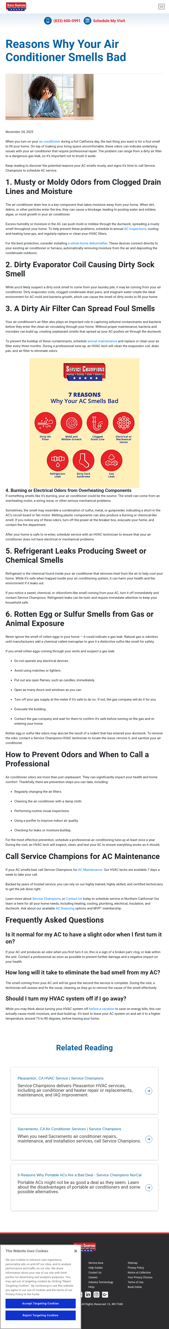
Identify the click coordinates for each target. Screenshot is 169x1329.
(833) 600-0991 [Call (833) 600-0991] (62, 21)
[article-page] (148, 1090)
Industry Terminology (100, 1282)
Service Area (95, 1262)
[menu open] (161, 6)
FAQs (91, 1287)
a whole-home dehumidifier (87, 243)
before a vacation (101, 1009)
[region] (40, 1287)
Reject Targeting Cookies (40, 1315)
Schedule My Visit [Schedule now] (104, 21)
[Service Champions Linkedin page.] (88, 1295)
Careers (92, 1277)
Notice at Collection (139, 1272)
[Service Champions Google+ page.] (105, 1295)
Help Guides (95, 1267)
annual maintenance (102, 341)
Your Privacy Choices (140, 1277)
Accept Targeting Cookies (40, 1303)
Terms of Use (135, 1282)
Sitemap (133, 1262)
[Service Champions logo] (16, 6)
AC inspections (135, 229)
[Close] (76, 1251)
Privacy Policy (136, 1267)
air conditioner (49, 141)
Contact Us (74, 899)
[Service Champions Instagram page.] (96, 1295)
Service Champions (46, 899)
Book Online (135, 1287)
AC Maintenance (90, 870)
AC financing (65, 908)
